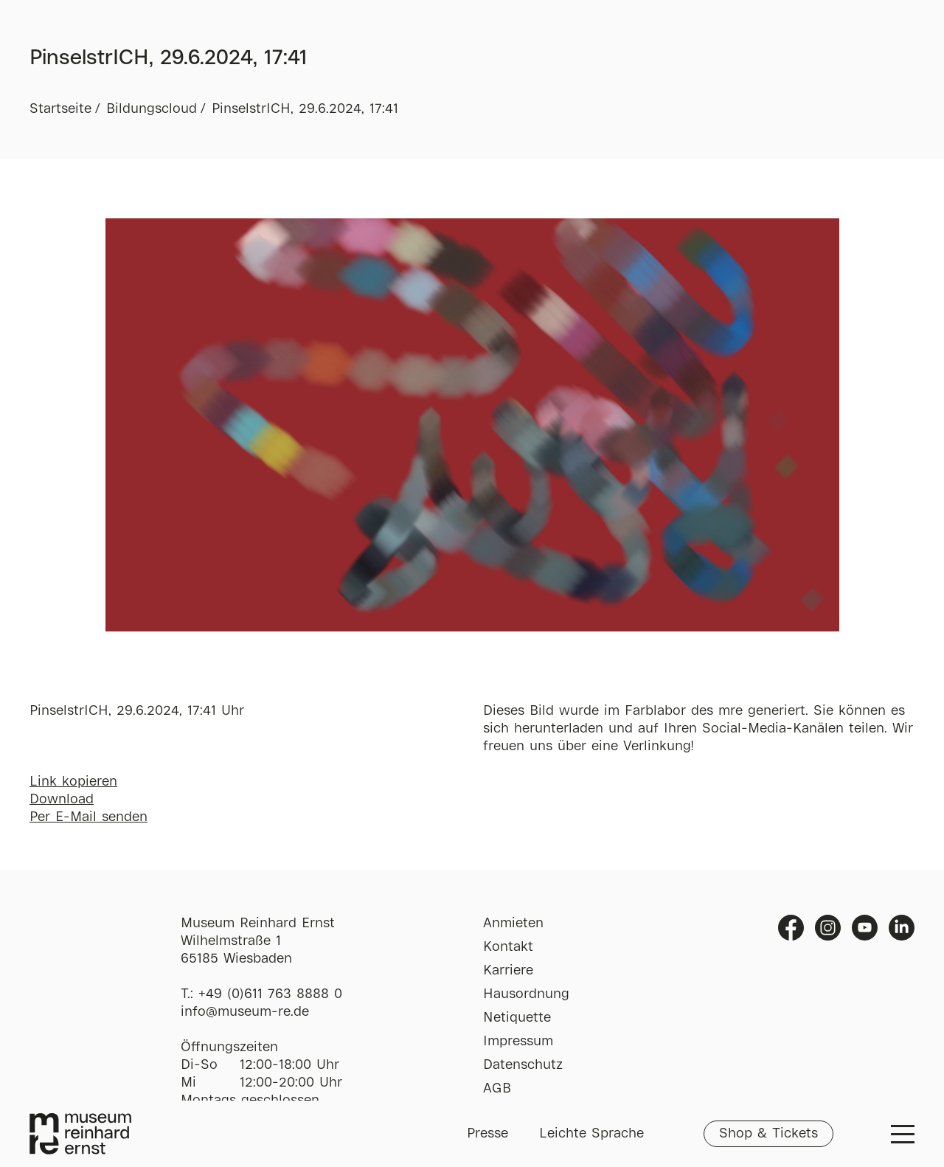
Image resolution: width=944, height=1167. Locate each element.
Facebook (791, 928)
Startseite (60, 109)
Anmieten (513, 923)
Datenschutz (523, 1065)
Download (62, 800)
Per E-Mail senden (89, 817)
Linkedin (901, 928)
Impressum (518, 1041)
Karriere (508, 971)
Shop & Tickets (768, 1134)
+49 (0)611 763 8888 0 (270, 994)
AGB (497, 1089)
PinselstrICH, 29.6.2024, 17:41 (305, 109)
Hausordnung (526, 994)
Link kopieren (73, 782)
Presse (487, 1134)
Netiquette (517, 1018)
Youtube (865, 928)
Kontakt (508, 947)
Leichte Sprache (591, 1134)
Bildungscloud (151, 109)
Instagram (828, 928)
